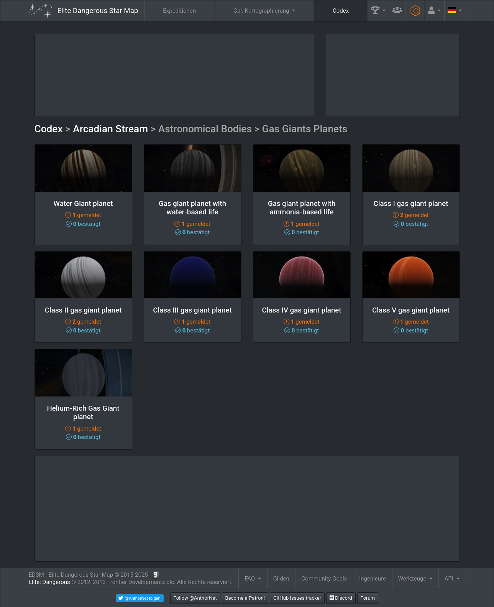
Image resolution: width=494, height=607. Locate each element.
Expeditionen (179, 10)
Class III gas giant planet (192, 310)
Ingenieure (372, 578)
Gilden (281, 578)
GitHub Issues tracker (297, 598)
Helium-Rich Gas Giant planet (83, 412)
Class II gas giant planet (83, 310)
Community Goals (324, 578)
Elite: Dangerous (49, 582)
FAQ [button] (250, 578)
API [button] (450, 578)
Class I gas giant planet (410, 203)
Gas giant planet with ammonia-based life (301, 208)
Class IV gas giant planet (301, 310)
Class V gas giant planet (411, 310)
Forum (368, 598)
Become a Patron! (245, 598)
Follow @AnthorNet (195, 598)
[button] (378, 10)
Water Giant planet (83, 203)
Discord (341, 598)
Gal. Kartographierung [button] (261, 10)
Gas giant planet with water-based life (192, 208)
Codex (341, 10)
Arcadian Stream (110, 129)
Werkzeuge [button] (413, 578)
